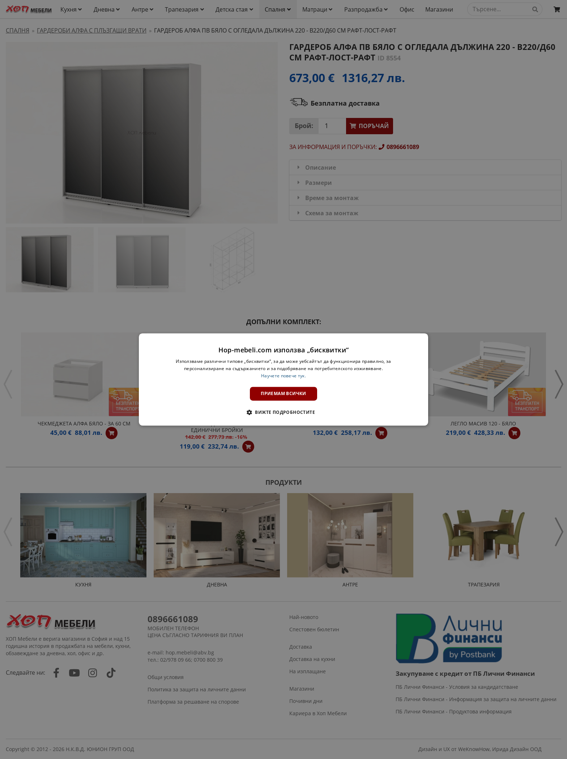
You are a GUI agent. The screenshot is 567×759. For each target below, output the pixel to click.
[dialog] (283, 379)
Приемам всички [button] (283, 393)
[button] (283, 412)
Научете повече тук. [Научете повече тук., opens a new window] (283, 376)
